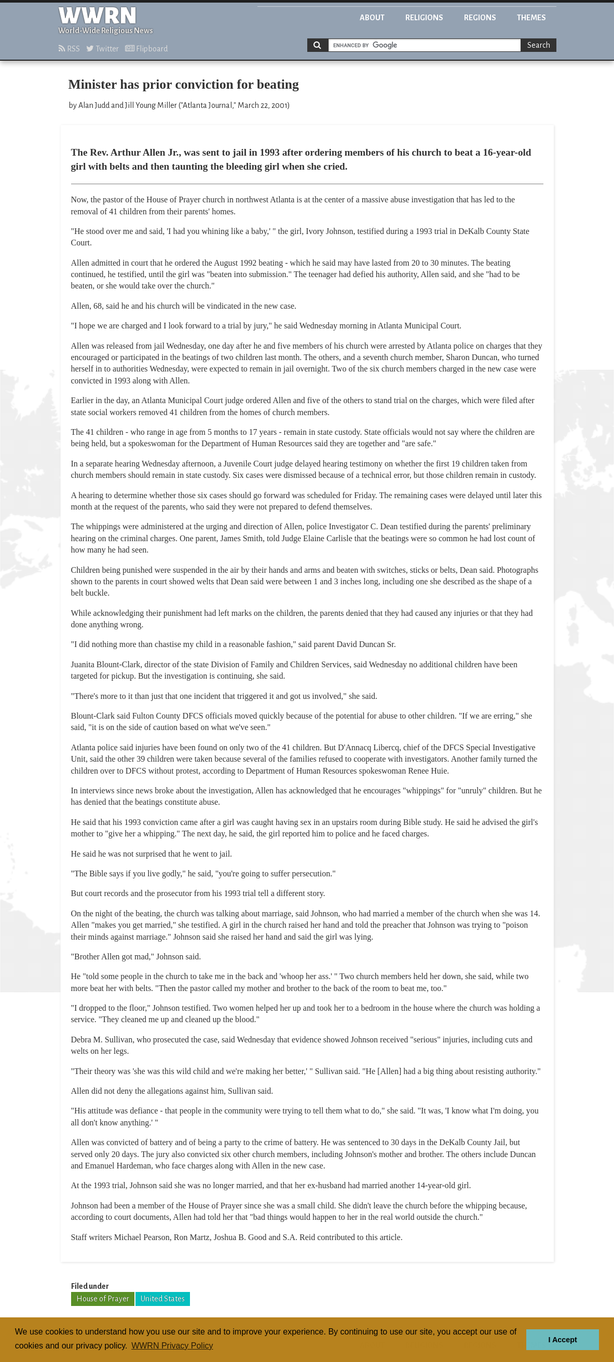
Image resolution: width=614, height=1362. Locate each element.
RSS (69, 49)
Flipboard (146, 49)
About (372, 17)
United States (163, 1299)
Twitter (102, 49)
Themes (531, 17)
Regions (480, 17)
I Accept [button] (562, 1340)
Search (538, 45)
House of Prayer (102, 1299)
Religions (424, 17)
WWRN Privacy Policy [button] (172, 1345)
